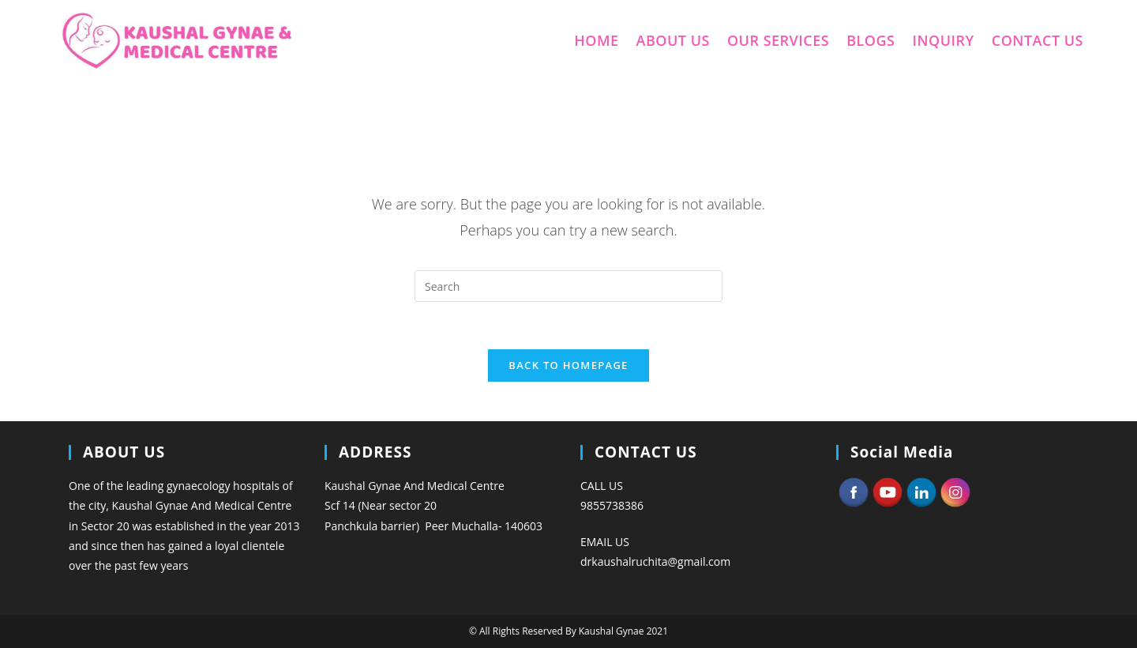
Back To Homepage (568, 365)
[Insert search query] (568, 286)
